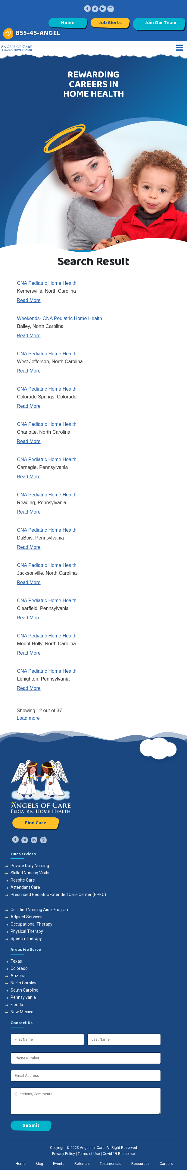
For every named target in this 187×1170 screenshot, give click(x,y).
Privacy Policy (63, 1154)
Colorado (19, 968)
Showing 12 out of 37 (39, 710)
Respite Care (23, 880)
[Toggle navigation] (179, 48)
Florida (17, 1004)
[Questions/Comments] (86, 1101)
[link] (93, 291)
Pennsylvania (23, 997)
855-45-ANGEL (38, 33)
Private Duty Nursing (30, 865)
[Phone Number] (86, 1058)
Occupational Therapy (31, 924)
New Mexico (22, 1011)
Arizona (18, 975)
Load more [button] (28, 718)
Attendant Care (25, 887)
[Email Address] (86, 1076)
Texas (16, 961)
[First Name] (47, 1039)
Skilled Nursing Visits (30, 872)
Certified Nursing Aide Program (40, 909)
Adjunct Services (26, 916)
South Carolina (25, 990)
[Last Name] (124, 1039)
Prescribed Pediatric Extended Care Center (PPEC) (58, 894)
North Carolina (24, 982)
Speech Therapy (26, 938)
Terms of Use (89, 1154)
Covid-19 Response (119, 1154)
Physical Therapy (27, 931)
